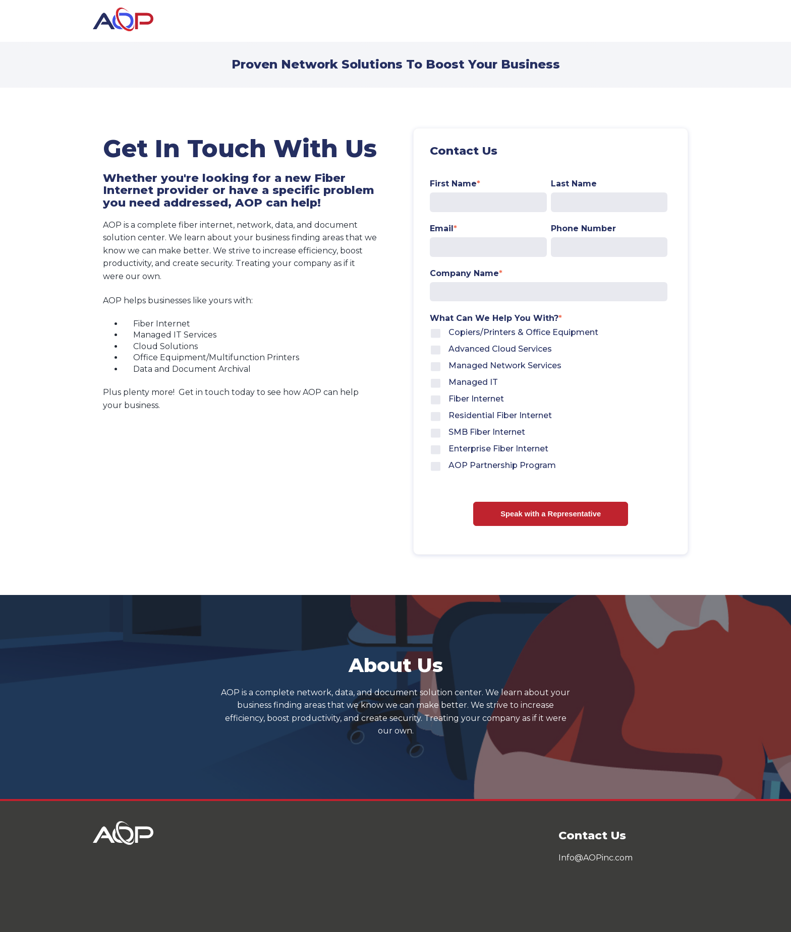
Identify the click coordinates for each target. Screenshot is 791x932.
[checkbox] (548, 401)
